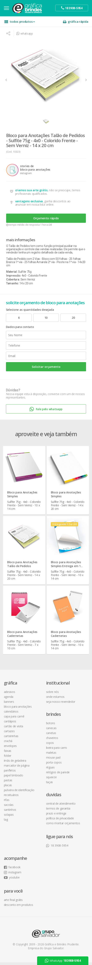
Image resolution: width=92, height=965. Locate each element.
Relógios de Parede (58, 775)
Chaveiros (52, 740)
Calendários (11, 714)
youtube (12, 880)
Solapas (9, 817)
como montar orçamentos (63, 826)
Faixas (7, 753)
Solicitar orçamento (46, 370)
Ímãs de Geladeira (15, 763)
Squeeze (51, 780)
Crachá (8, 743)
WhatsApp (63, 960)
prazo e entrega (56, 816)
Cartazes (9, 734)
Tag (6, 822)
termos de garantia (58, 811)
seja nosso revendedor (60, 704)
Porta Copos (54, 765)
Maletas (51, 755)
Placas (8, 788)
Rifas (7, 802)
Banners (9, 704)
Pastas (8, 783)
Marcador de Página (17, 768)
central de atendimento (61, 806)
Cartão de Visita (13, 729)
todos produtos (20, 21)
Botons (50, 726)
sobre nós (52, 694)
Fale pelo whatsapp (46, 412)
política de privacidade (60, 821)
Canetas (51, 736)
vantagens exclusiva (30, 203)
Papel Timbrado (13, 778)
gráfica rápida (75, 21)
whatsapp (24, 33)
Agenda (9, 699)
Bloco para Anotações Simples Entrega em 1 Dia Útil (66, 568)
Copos (50, 745)
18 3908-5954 (57, 848)
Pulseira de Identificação (19, 793)
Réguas (50, 770)
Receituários (11, 797)
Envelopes (10, 748)
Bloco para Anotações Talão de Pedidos (23, 566)
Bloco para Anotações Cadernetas (23, 636)
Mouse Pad (53, 760)
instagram (13, 875)
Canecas (51, 731)
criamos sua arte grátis (32, 192)
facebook (12, 870)
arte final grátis (13, 902)
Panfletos (10, 773)
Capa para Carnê (14, 719)
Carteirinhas (11, 739)
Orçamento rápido (46, 220)
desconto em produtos (18, 907)
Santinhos (10, 812)
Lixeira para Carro (56, 750)
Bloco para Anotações (18, 709)
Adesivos (9, 694)
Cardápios (10, 724)
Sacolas (9, 807)
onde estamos (55, 699)
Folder (7, 758)
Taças (49, 785)
